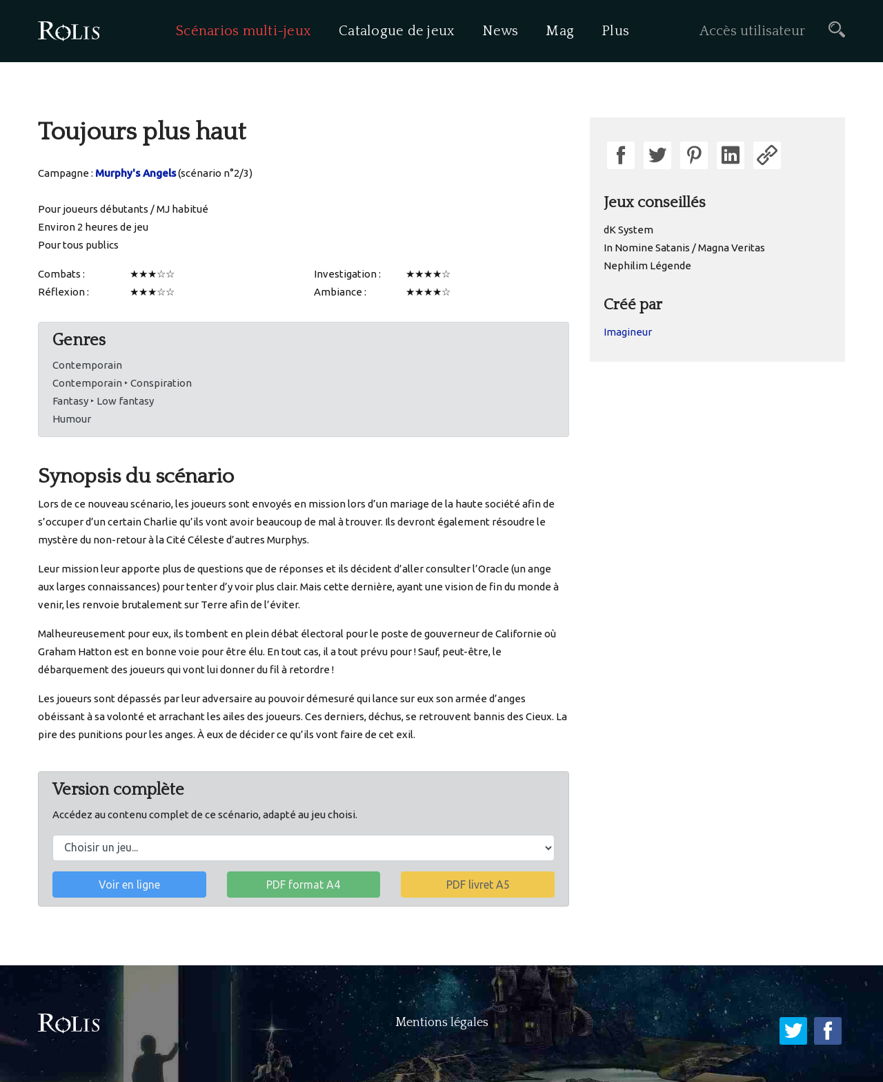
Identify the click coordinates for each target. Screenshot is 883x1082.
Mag (560, 31)
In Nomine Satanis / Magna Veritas (684, 247)
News (500, 31)
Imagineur (628, 332)
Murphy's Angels (135, 173)
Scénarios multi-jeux (243, 31)
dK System (628, 229)
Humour (71, 419)
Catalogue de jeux (397, 31)
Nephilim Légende (647, 265)
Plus (615, 31)
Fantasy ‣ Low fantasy (103, 401)
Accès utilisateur (752, 31)
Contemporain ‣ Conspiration (122, 383)
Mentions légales (441, 1023)
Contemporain (87, 365)
